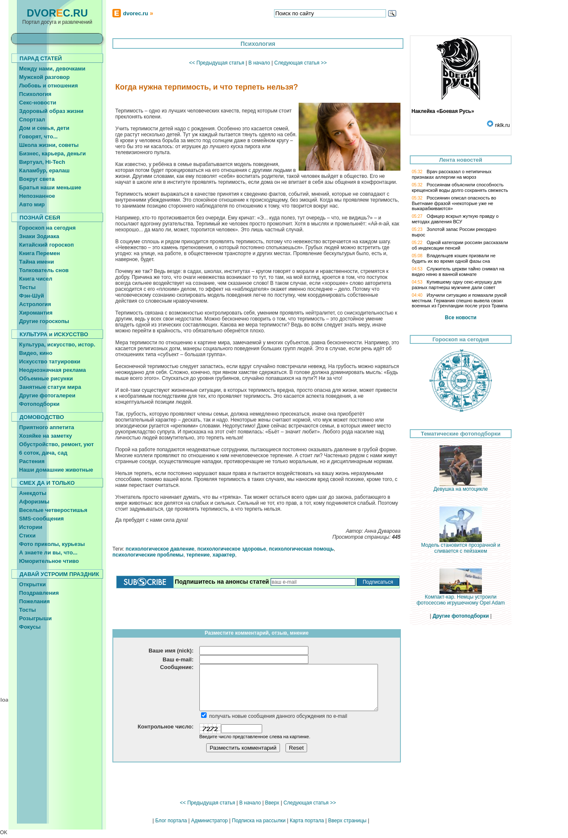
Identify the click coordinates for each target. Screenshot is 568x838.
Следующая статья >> (300, 63)
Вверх (272, 803)
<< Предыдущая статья (216, 63)
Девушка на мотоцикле (461, 486)
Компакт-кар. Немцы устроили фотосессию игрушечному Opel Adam (461, 597)
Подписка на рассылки (258, 821)
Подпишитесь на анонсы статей (222, 581)
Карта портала (307, 821)
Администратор (209, 821)
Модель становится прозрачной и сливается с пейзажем (461, 545)
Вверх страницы (347, 821)
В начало (259, 63)
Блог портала (171, 821)
